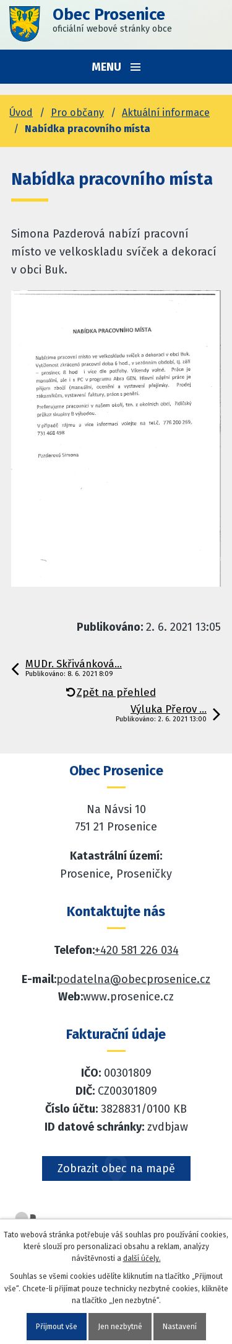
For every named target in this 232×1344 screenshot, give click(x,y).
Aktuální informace (166, 112)
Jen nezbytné (120, 1326)
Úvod (21, 112)
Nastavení (180, 1326)
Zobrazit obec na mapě (116, 1168)
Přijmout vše (56, 1326)
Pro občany (77, 112)
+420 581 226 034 (137, 950)
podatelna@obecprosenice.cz (133, 979)
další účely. (142, 1258)
